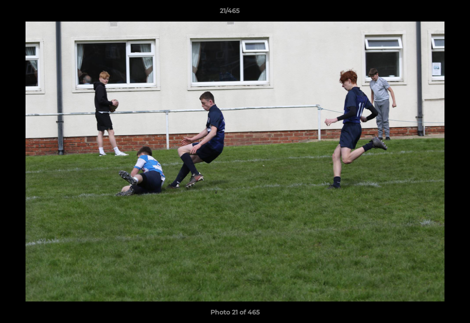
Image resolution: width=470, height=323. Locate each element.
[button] (432, 13)
